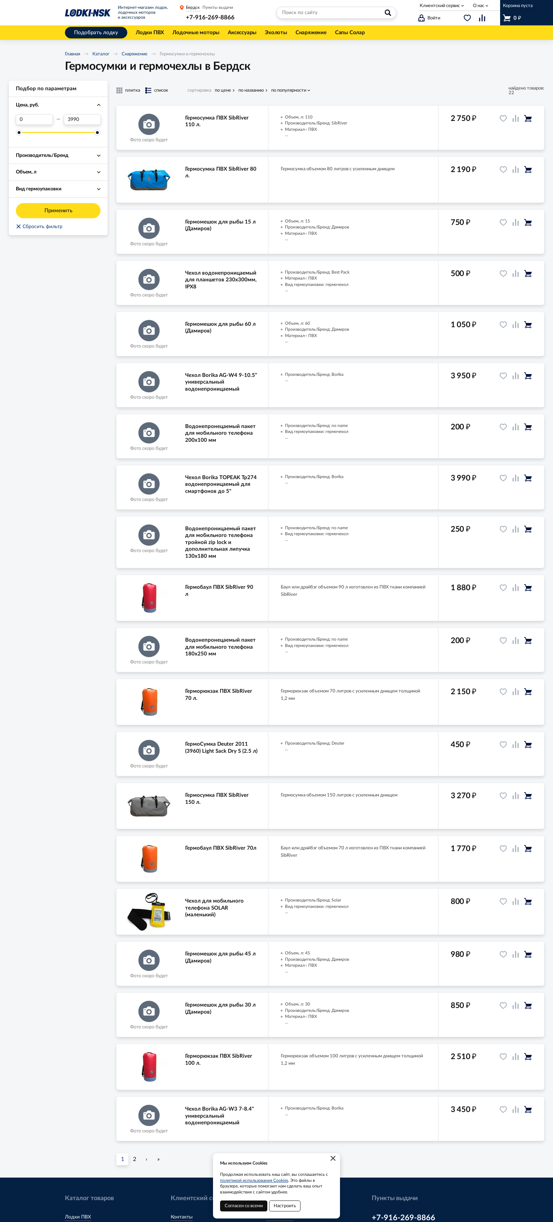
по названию (251, 90)
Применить (58, 210)
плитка (132, 90)
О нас (478, 6)
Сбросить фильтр (39, 227)
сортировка (199, 90)
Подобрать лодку (96, 32)
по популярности (288, 90)
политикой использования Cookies (254, 1180)
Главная (72, 54)
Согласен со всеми (244, 1206)
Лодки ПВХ (78, 1217)
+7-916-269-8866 (210, 17)
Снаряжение (134, 54)
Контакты (182, 1217)
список (161, 90)
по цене (223, 90)
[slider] (19, 132)
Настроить (285, 1206)
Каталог (100, 54)
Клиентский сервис (440, 6)
